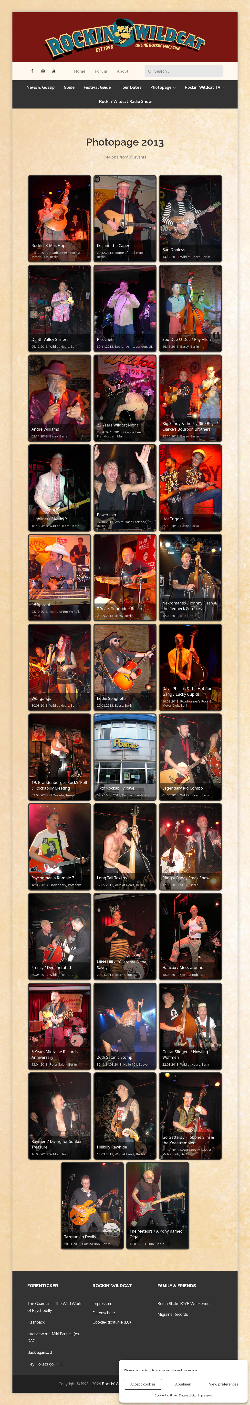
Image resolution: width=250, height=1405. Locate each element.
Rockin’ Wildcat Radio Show (125, 101)
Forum (101, 71)
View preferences (223, 1384)
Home (79, 71)
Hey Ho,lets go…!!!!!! (44, 1364)
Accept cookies (143, 1384)
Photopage (163, 87)
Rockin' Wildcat (115, 1383)
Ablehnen (183, 1384)
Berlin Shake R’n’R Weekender (184, 1303)
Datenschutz (187, 1395)
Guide (69, 87)
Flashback (36, 1322)
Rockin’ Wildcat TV (204, 87)
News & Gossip (41, 87)
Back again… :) (39, 1352)
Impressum (205, 1395)
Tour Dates (130, 87)
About (123, 71)
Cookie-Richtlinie (166, 1395)
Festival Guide (97, 87)
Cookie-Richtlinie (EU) (112, 1322)
